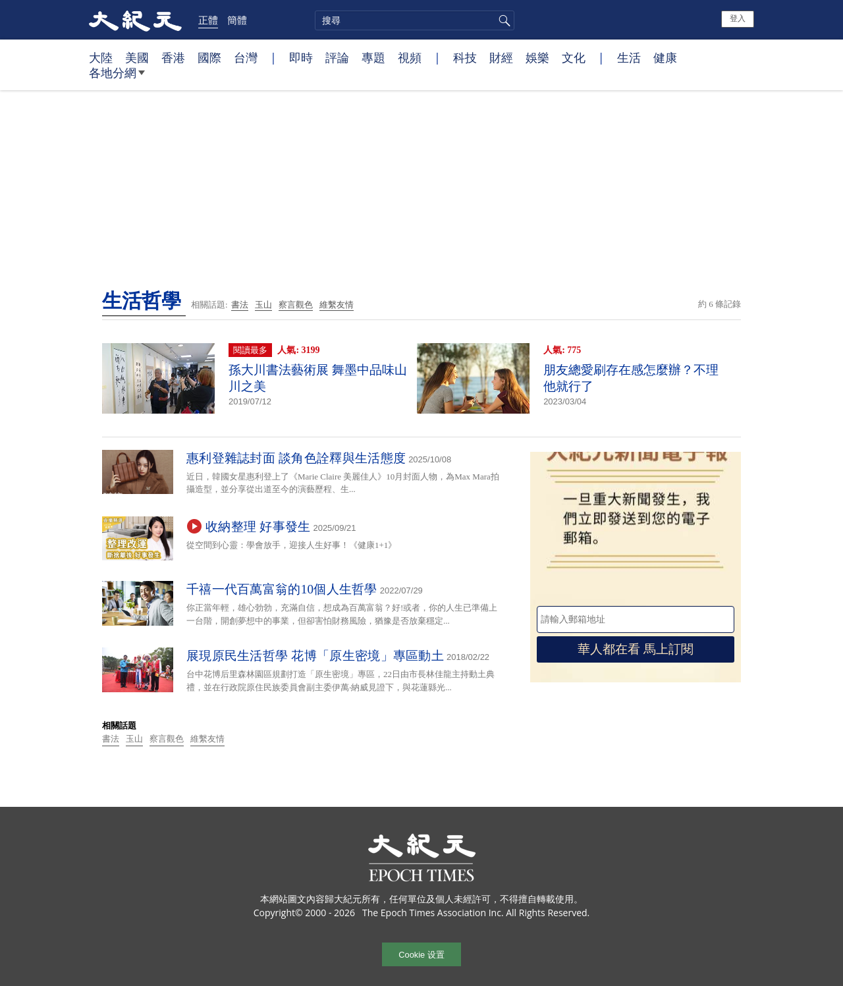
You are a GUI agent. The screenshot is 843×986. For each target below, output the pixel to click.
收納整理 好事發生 (257, 527)
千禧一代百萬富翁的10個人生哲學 (281, 589)
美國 (137, 57)
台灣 (246, 57)
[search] (414, 20)
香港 (173, 57)
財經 (501, 57)
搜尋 (502, 20)
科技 (465, 57)
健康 (665, 57)
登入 (738, 18)
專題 (373, 57)
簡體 (237, 19)
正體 (208, 19)
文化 (573, 57)
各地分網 (117, 78)
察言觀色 (296, 305)
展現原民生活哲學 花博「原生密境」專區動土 (315, 656)
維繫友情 (336, 305)
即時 (301, 57)
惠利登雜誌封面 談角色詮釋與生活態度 (296, 458)
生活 (629, 57)
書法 (239, 305)
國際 (209, 57)
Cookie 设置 (421, 955)
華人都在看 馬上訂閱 (635, 649)
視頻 (410, 57)
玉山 (263, 305)
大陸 (101, 57)
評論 (337, 57)
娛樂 (537, 57)
